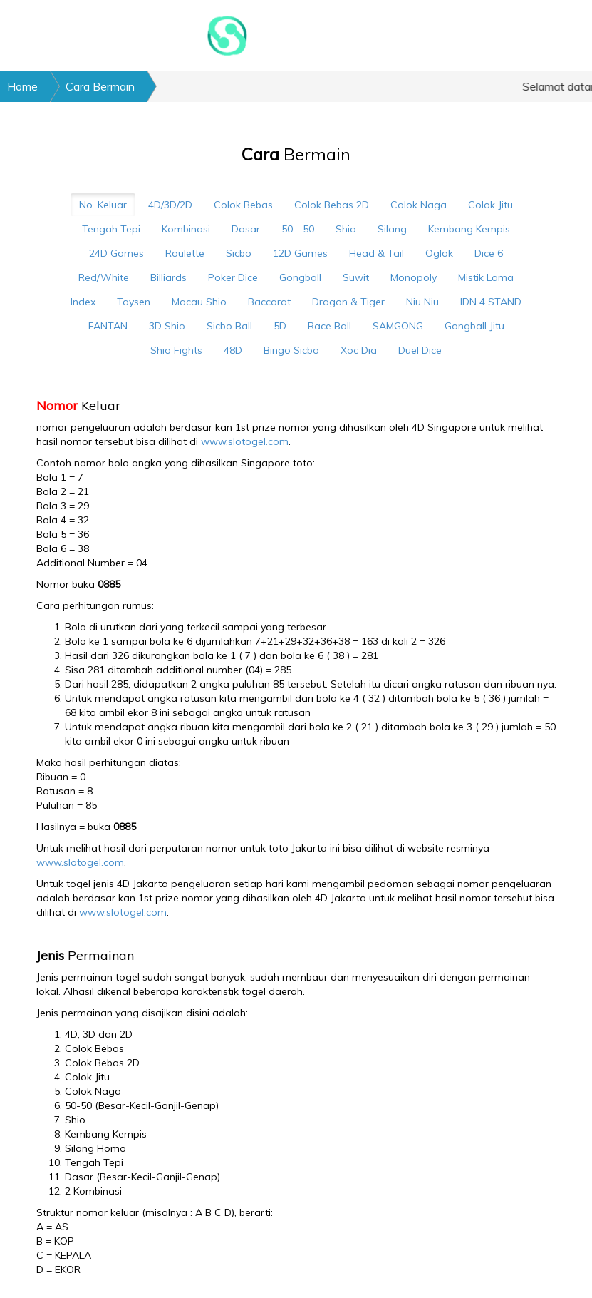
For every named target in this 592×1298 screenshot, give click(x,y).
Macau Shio (199, 301)
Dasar (246, 229)
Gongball (300, 277)
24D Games (116, 253)
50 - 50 (297, 229)
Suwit (356, 277)
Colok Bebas (243, 204)
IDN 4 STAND (490, 301)
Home (22, 86)
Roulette (184, 253)
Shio (346, 229)
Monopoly (413, 277)
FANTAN (108, 326)
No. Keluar (103, 204)
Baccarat (269, 301)
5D (280, 326)
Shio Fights (176, 350)
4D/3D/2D (170, 204)
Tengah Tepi (111, 229)
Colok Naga (418, 204)
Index (83, 301)
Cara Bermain (100, 86)
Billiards (168, 277)
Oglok (439, 253)
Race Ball (329, 326)
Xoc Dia (359, 350)
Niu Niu (422, 301)
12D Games (300, 253)
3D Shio (167, 326)
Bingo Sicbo (291, 350)
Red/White (103, 277)
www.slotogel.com (245, 441)
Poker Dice (233, 277)
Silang (392, 229)
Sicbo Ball (229, 326)
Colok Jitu (490, 204)
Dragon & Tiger (348, 301)
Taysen (133, 301)
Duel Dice (420, 350)
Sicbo (238, 253)
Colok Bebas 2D (331, 204)
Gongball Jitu (474, 326)
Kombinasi (186, 229)
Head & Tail (376, 253)
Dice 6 (488, 253)
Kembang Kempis (469, 229)
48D (233, 350)
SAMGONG (398, 326)
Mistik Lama (486, 277)
